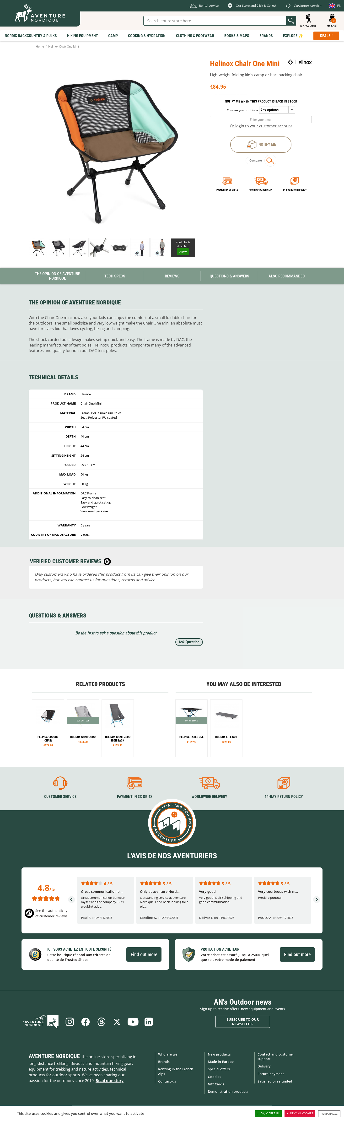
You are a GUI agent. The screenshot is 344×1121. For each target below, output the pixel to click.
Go (291, 21)
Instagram (70, 1021)
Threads (101, 1021)
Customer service (60, 796)
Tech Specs (114, 276)
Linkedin (149, 1021)
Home (40, 46)
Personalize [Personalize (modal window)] (329, 1113)
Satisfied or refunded (275, 1081)
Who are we (167, 1054)
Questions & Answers (229, 276)
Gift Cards (216, 1084)
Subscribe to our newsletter (243, 1021)
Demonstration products (228, 1091)
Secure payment (271, 1074)
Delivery (264, 1066)
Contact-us (167, 1081)
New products (219, 1054)
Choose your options (242, 110)
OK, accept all (268, 1113)
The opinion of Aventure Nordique (57, 276)
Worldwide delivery (260, 190)
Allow (183, 252)
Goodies (214, 1076)
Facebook (85, 1021)
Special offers (219, 1069)
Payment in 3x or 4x (227, 190)
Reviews (172, 276)
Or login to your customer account (261, 126)
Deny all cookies (299, 1113)
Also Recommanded (287, 276)
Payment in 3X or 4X (134, 796)
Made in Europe (221, 1061)
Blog (41, 1021)
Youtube (133, 1021)
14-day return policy (294, 190)
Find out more (144, 954)
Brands (164, 1061)
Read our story (110, 1080)
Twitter (117, 1021)
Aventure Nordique (54, 1056)
